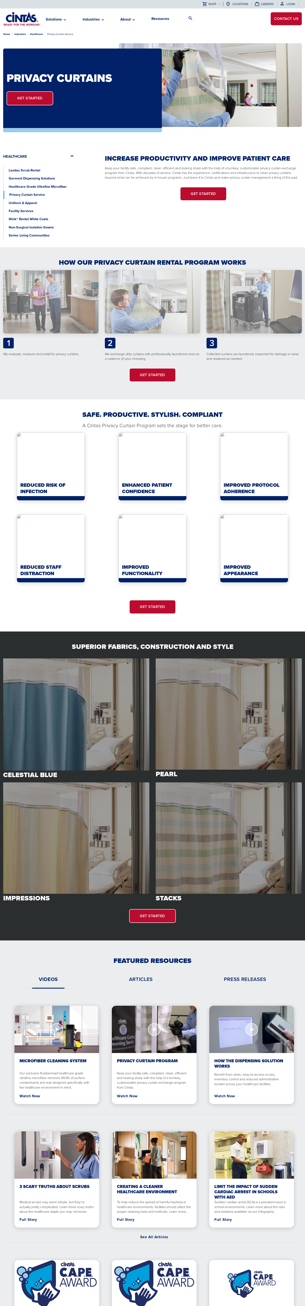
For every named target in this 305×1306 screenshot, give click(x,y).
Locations (240, 4)
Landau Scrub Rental (24, 170)
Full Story (28, 1219)
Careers (267, 4)
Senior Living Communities (29, 235)
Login (290, 4)
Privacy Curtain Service (27, 194)
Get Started (30, 98)
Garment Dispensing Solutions (32, 178)
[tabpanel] (152, 1051)
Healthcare (36, 34)
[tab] (48, 979)
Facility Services (21, 211)
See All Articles (154, 1236)
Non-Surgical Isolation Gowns (31, 227)
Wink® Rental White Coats (28, 219)
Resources (160, 18)
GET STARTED (152, 375)
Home (6, 34)
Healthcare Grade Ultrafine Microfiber (38, 186)
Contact (286, 18)
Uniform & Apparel (23, 202)
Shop (209, 4)
